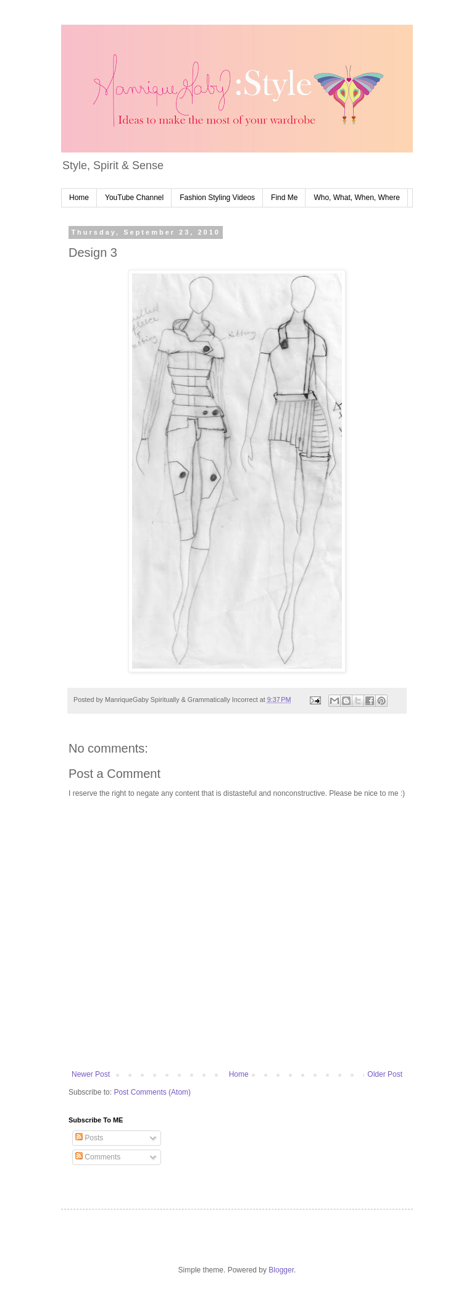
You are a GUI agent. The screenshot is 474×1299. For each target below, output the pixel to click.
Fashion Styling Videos (217, 197)
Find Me (284, 197)
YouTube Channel (134, 197)
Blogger (281, 1270)
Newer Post (91, 1074)
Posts (89, 1138)
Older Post (384, 1074)
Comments (97, 1157)
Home (79, 197)
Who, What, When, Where (356, 197)
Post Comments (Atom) (152, 1092)
